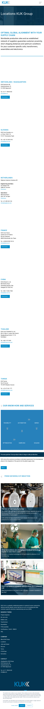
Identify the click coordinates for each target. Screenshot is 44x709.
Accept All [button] (22, 705)
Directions (5, 97)
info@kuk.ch (4, 672)
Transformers (4, 622)
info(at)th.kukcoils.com (6, 342)
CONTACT (4, 659)
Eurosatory (3, 654)
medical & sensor (29, 605)
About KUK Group (5, 639)
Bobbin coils (4, 619)
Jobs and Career (5, 644)
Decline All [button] (29, 705)
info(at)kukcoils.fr (5, 243)
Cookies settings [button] (14, 705)
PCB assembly (4, 627)
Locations (3, 642)
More (3, 467)
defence (3, 607)
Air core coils (4, 617)
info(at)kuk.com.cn (5, 292)
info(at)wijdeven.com (6, 203)
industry (11, 607)
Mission (3, 646)
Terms (2, 649)
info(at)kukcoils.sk (5, 141)
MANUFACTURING (6, 612)
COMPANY (4, 636)
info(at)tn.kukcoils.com (6, 390)
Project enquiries (5, 615)
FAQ (2, 631)
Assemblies (4, 624)
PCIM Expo (4, 651)
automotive (37, 605)
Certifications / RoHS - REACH (8, 629)
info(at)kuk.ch (4, 93)
